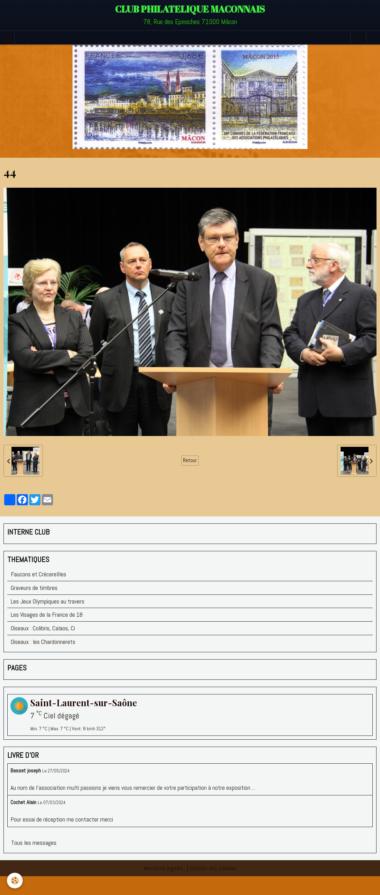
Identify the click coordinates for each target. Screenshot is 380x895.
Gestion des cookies (213, 868)
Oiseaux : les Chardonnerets (43, 642)
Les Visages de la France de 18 (47, 614)
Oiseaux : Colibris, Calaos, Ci (43, 628)
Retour (190, 460)
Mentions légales (163, 868)
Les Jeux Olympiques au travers (47, 601)
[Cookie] (15, 880)
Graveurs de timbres (34, 588)
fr (373, 37)
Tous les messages (33, 843)
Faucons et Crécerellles (38, 574)
